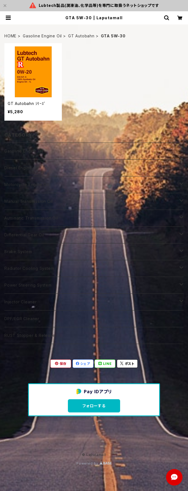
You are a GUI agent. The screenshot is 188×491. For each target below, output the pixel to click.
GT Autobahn (81, 36)
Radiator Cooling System (29, 268)
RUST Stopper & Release (29, 335)
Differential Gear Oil (24, 234)
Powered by (94, 463)
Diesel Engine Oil (21, 167)
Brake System (18, 251)
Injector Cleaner (20, 301)
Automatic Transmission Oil (31, 218)
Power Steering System (28, 285)
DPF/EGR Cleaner (21, 318)
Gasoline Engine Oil (42, 36)
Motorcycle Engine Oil (26, 184)
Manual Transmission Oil (28, 201)
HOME (10, 36)
